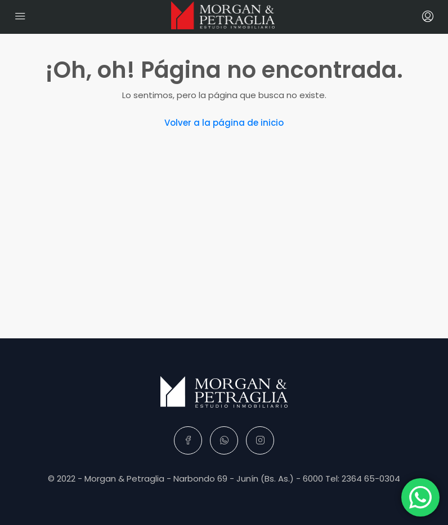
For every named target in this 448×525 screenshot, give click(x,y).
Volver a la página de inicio (224, 123)
